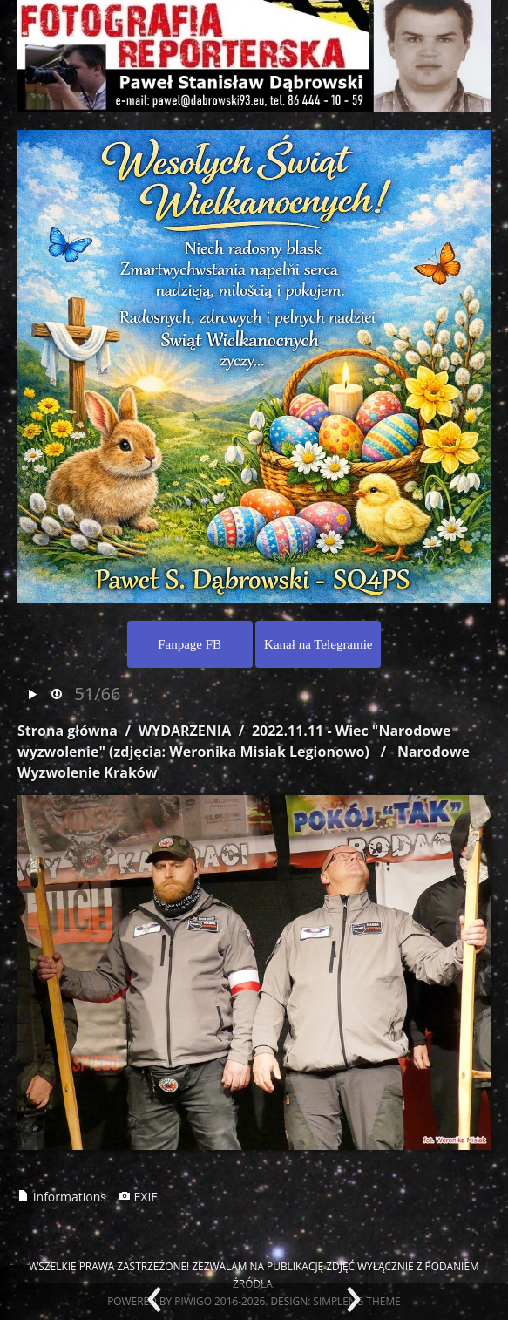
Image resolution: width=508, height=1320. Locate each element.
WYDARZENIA (185, 730)
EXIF (138, 1196)
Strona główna (67, 730)
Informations (61, 1196)
